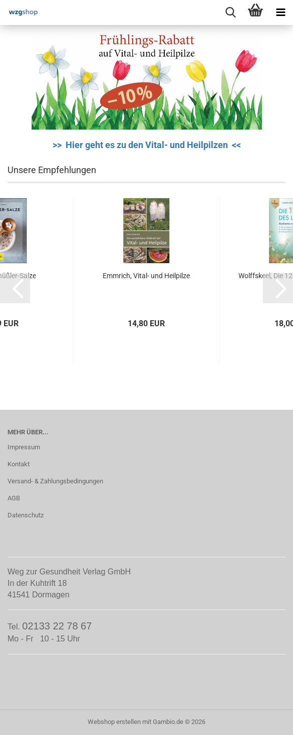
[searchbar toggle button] (230, 12)
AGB (14, 498)
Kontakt (19, 464)
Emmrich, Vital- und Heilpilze (146, 276)
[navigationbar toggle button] (280, 12)
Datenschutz (26, 515)
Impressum (24, 447)
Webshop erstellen (114, 721)
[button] (15, 288)
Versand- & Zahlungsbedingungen (55, 481)
